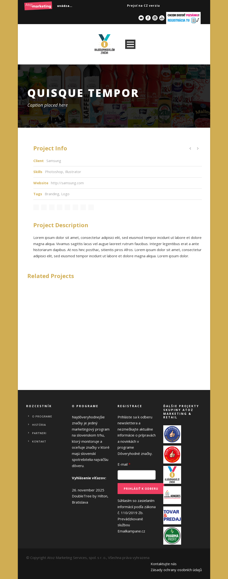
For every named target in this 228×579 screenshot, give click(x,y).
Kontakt (39, 441)
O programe (42, 416)
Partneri (39, 433)
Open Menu (130, 44)
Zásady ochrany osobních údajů (176, 569)
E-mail (124, 464)
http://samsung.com (67, 182)
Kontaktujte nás (164, 563)
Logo (65, 193)
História (39, 424)
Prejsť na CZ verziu (143, 6)
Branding (52, 193)
